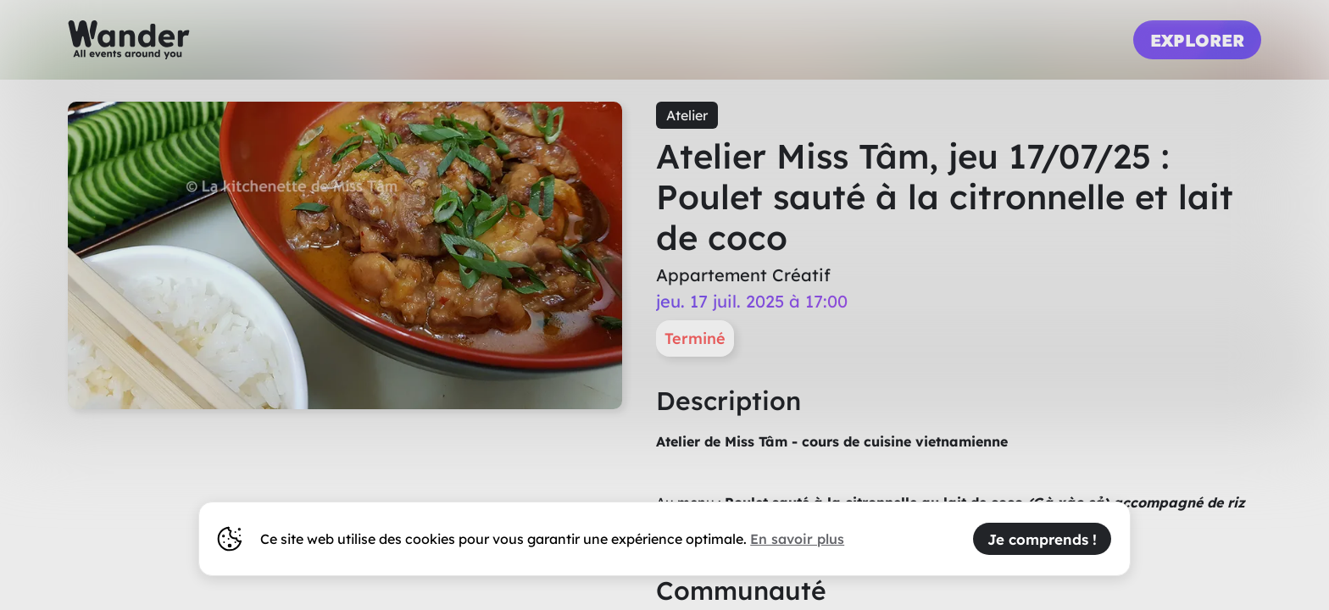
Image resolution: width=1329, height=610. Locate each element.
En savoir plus (797, 538)
